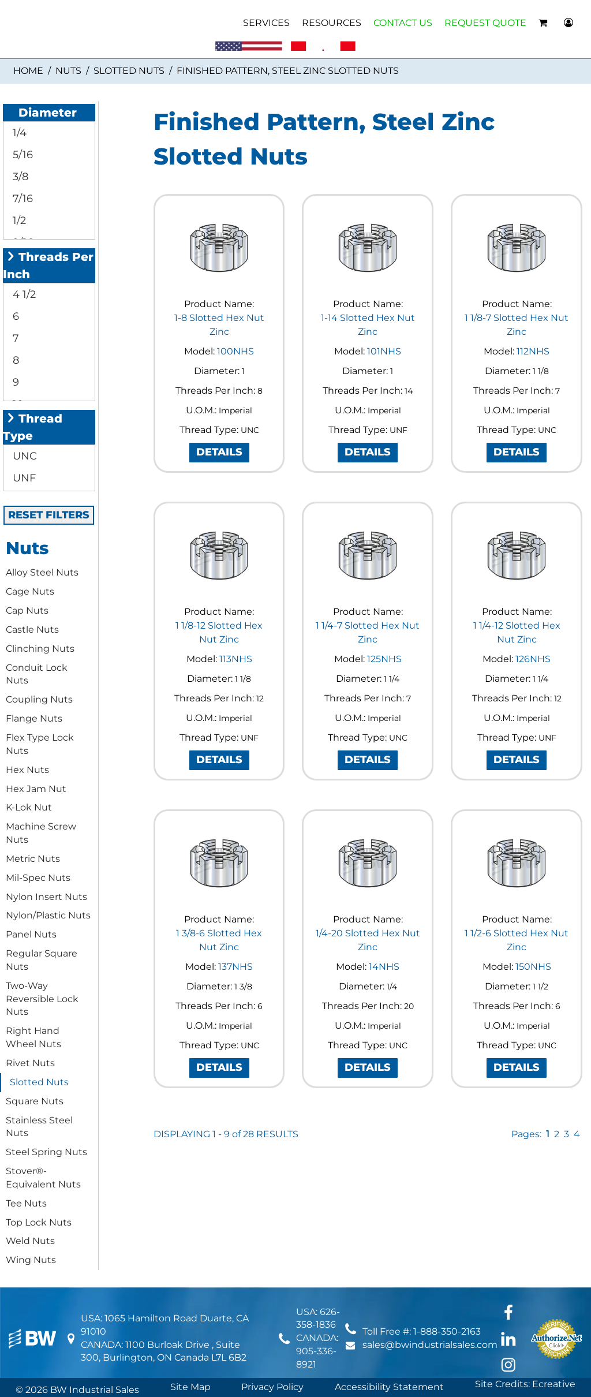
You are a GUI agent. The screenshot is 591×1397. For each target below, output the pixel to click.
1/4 (18, 132)
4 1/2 (23, 294)
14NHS (384, 966)
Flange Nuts (34, 718)
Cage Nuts (30, 591)
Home (28, 70)
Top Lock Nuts (39, 1222)
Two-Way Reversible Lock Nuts (42, 999)
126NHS (533, 658)
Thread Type (32, 427)
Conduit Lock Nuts (37, 674)
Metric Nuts (33, 858)
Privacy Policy (272, 1386)
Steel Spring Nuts (46, 1151)
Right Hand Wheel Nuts (33, 1037)
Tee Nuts (26, 1203)
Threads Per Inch (48, 265)
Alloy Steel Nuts (42, 572)
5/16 (21, 154)
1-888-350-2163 (447, 1331)
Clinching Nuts (40, 648)
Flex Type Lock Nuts (40, 744)
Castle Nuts (32, 629)
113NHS (235, 658)
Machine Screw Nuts (41, 833)
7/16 (21, 198)
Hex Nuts (27, 769)
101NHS (384, 351)
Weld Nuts (30, 1240)
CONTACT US (402, 22)
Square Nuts (34, 1101)
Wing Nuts (31, 1259)
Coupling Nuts (39, 699)
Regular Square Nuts (41, 960)
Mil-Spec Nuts (38, 877)
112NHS (533, 351)
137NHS (235, 966)
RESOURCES (331, 22)
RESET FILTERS (48, 515)
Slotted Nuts (128, 70)
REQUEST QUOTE (485, 22)
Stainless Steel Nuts (39, 1127)
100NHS (235, 351)
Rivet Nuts (30, 1063)
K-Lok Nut (29, 807)
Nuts (68, 70)
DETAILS (219, 452)
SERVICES (266, 22)
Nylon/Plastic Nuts (48, 915)
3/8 (19, 176)
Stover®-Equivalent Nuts (43, 1178)
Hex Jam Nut (36, 788)
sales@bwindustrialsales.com (430, 1344)
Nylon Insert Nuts (46, 896)
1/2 (18, 220)
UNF (23, 478)
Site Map (190, 1386)
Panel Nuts (31, 934)
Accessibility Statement (389, 1386)
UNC (23, 456)
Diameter (41, 112)
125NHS (384, 658)
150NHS (533, 966)
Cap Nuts (27, 610)
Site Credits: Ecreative (525, 1384)
